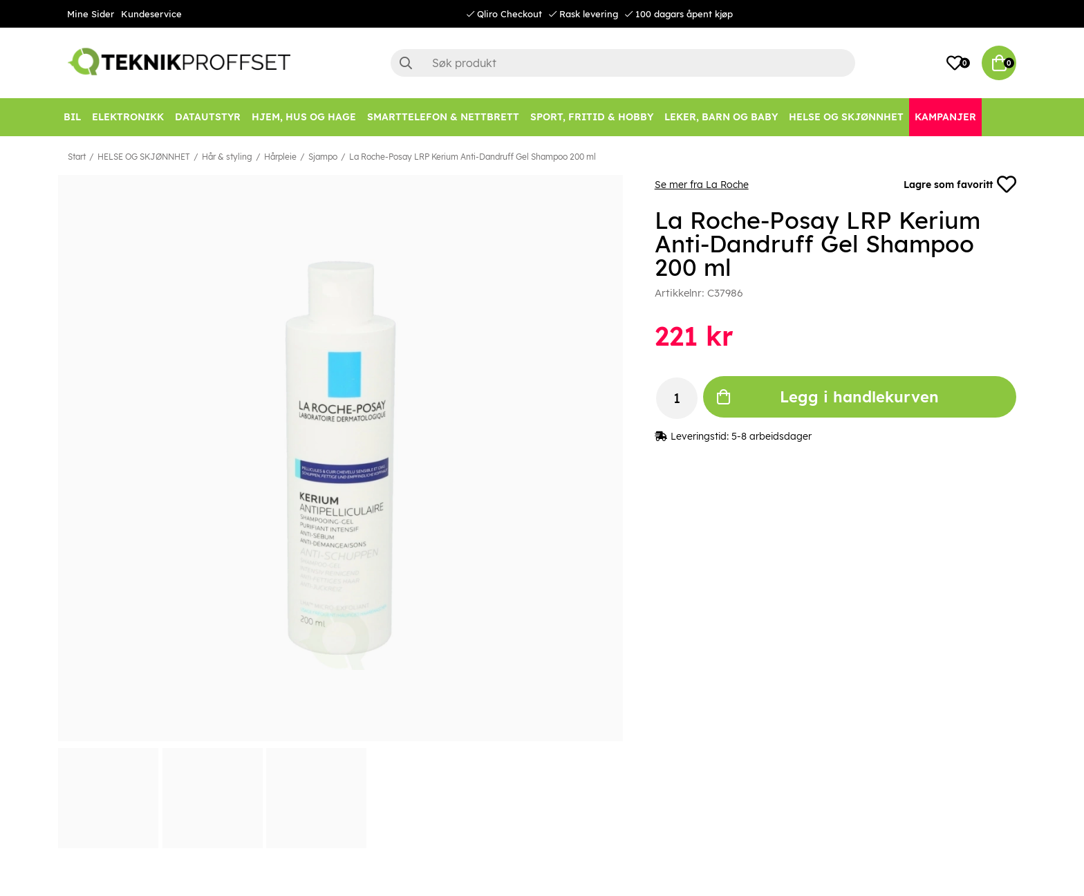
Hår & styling (227, 156)
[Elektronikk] (127, 117)
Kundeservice (151, 13)
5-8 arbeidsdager (771, 436)
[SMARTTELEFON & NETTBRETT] (443, 117)
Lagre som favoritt (960, 184)
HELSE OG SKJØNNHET (143, 156)
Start (77, 156)
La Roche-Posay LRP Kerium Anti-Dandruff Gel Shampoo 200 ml (472, 156)
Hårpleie (280, 156)
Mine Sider (90, 13)
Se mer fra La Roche (702, 184)
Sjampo (322, 156)
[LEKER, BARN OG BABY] (721, 117)
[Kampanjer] (945, 117)
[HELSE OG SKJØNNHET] (846, 117)
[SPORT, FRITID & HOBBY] (592, 117)
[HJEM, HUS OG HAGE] (304, 117)
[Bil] (72, 117)
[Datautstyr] (207, 117)
